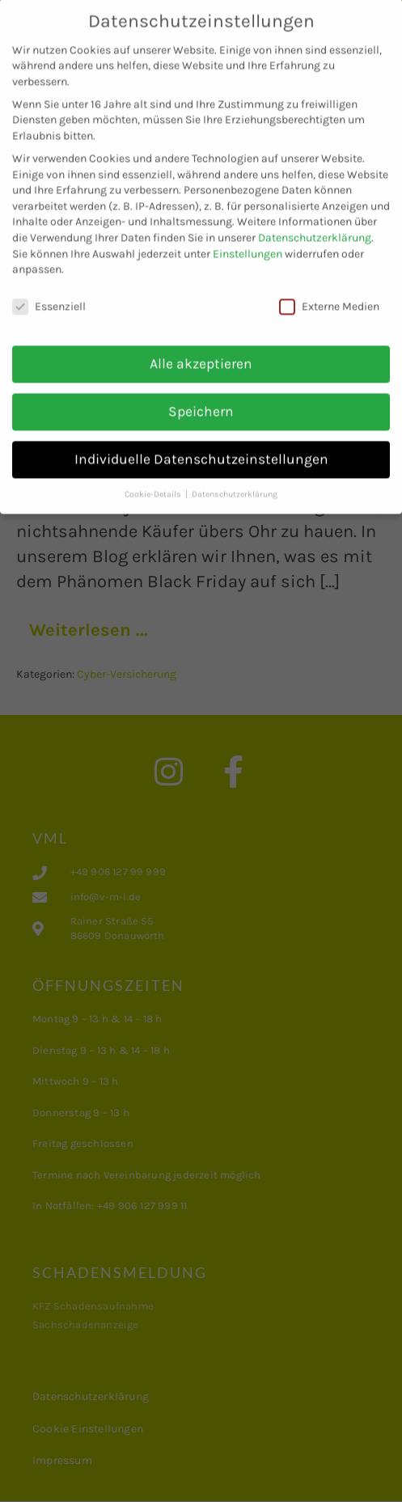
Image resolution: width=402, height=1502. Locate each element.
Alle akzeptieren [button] (201, 349)
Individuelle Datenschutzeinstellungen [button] (201, 445)
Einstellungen (247, 240)
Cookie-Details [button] (154, 480)
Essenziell (49, 293)
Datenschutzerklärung (314, 224)
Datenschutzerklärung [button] (234, 480)
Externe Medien (329, 293)
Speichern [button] (201, 397)
